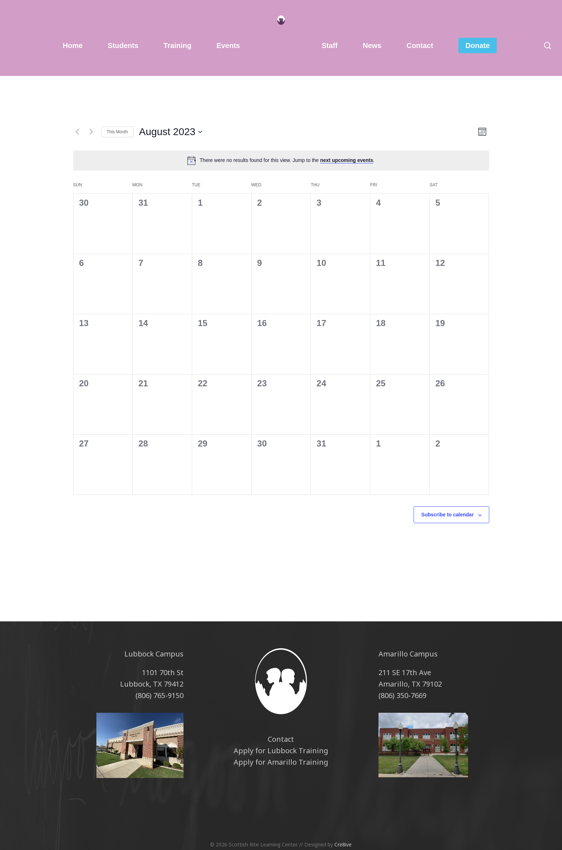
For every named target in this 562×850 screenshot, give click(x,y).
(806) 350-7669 (402, 695)
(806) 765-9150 (159, 695)
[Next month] (91, 132)
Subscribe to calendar (447, 514)
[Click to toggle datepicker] (170, 132)
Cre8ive (343, 844)
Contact (281, 739)
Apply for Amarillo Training (281, 762)
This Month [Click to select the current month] (117, 131)
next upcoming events (346, 160)
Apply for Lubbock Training (281, 750)
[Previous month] (77, 132)
